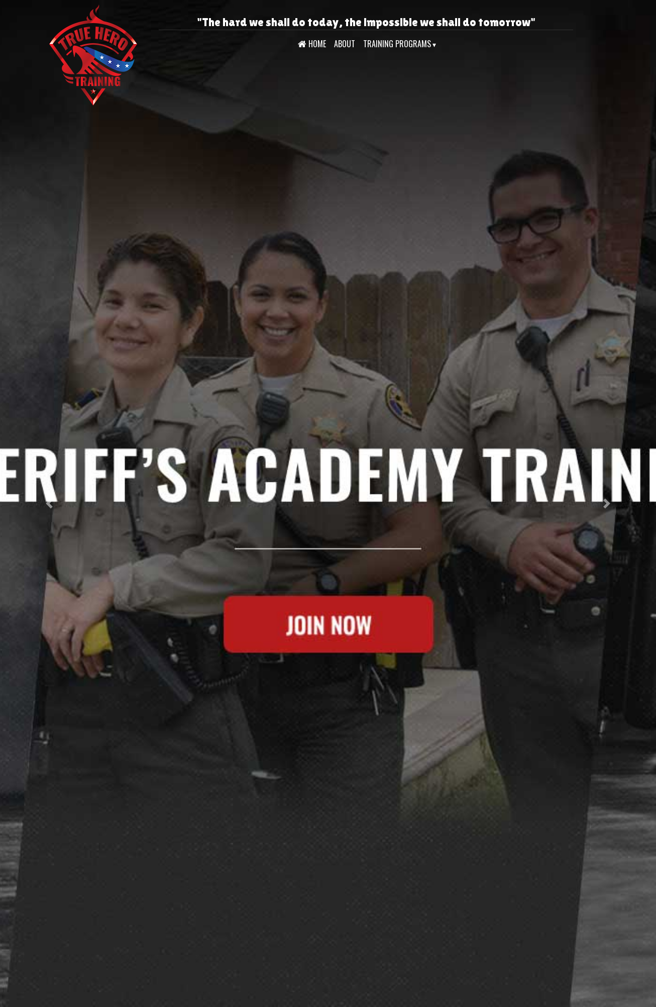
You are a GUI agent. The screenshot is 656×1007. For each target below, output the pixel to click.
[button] (49, 503)
